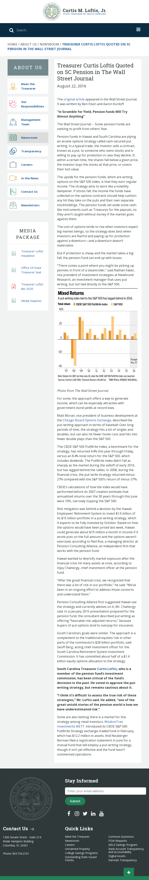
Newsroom (49, 44)
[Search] (54, 30)
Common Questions (121, 836)
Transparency (25, 151)
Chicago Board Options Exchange (87, 420)
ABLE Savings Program (122, 844)
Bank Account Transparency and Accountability (126, 850)
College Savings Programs (81, 853)
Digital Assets (117, 856)
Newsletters (25, 205)
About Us (28, 44)
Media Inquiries (27, 301)
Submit (75, 801)
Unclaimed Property (77, 848)
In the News (24, 178)
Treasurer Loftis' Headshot (28, 253)
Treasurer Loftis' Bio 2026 (28, 286)
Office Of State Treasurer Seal (26, 270)
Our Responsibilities (27, 104)
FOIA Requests (117, 840)
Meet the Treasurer (23, 86)
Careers (21, 164)
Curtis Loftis (107, 669)
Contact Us (24, 191)
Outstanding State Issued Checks (81, 859)
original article (74, 99)
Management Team (25, 122)
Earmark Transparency (122, 860)
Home (12, 44)
